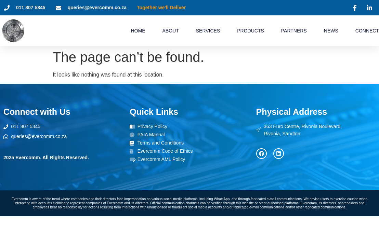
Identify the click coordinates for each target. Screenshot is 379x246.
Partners (294, 30)
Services (208, 30)
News (331, 30)
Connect (367, 30)
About (170, 30)
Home (138, 30)
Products (250, 30)
